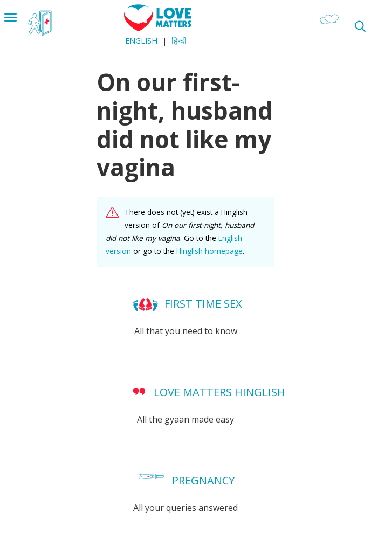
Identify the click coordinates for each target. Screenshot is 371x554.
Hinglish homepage (209, 251)
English (141, 41)
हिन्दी (179, 41)
